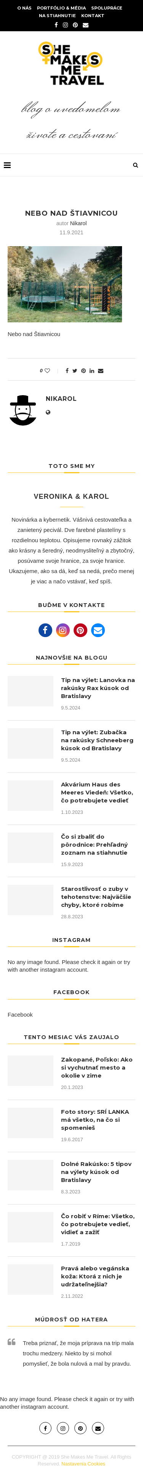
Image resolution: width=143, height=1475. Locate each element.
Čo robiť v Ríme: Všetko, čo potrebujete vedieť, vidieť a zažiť (98, 1224)
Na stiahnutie (57, 15)
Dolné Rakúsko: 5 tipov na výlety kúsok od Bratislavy (96, 1172)
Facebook (20, 1014)
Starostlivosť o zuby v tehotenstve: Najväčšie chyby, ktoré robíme (96, 896)
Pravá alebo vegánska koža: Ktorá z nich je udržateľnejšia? (95, 1276)
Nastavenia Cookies (83, 1464)
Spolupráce (106, 8)
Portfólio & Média (61, 8)
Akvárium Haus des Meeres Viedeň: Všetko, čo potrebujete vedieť (97, 792)
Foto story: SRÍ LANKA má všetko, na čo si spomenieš (95, 1119)
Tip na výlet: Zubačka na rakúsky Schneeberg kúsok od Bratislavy (97, 740)
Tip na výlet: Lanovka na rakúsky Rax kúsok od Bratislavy (98, 688)
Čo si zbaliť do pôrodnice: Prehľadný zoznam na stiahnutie (94, 844)
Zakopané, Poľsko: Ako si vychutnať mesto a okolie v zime (97, 1067)
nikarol (78, 223)
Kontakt (92, 15)
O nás (24, 8)
